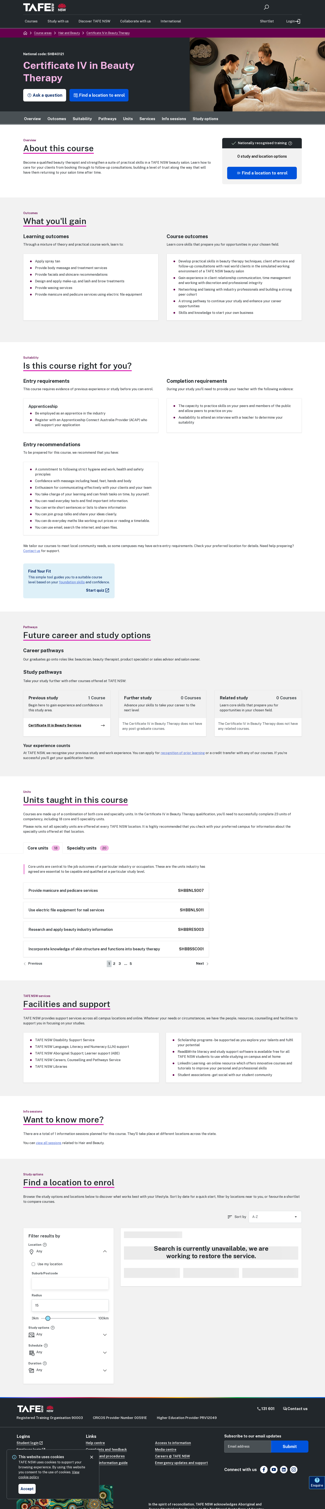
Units (128, 119)
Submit (290, 1446)
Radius (37, 1295)
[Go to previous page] (32, 963)
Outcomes (56, 119)
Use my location (47, 1264)
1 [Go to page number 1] (109, 964)
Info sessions (174, 119)
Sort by (240, 1217)
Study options (205, 119)
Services (147, 119)
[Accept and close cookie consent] (27, 1489)
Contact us (31, 551)
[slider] (47, 1318)
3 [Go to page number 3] (120, 964)
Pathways (107, 119)
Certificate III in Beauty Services (66, 725)
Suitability (82, 119)
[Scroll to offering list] (262, 173)
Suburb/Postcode (45, 1273)
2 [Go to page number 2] (114, 964)
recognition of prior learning (183, 753)
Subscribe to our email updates (252, 1436)
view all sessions (48, 1143)
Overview (32, 119)
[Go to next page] (202, 963)
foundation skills (72, 582)
